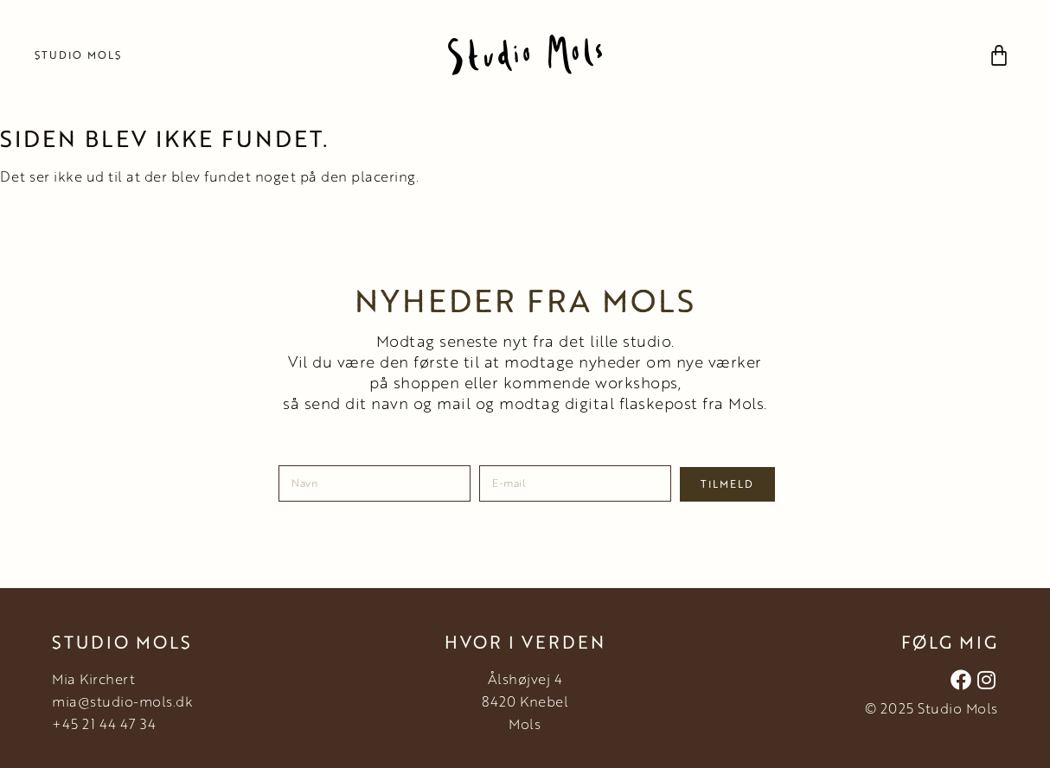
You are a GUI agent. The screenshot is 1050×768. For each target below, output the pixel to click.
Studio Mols (78, 55)
